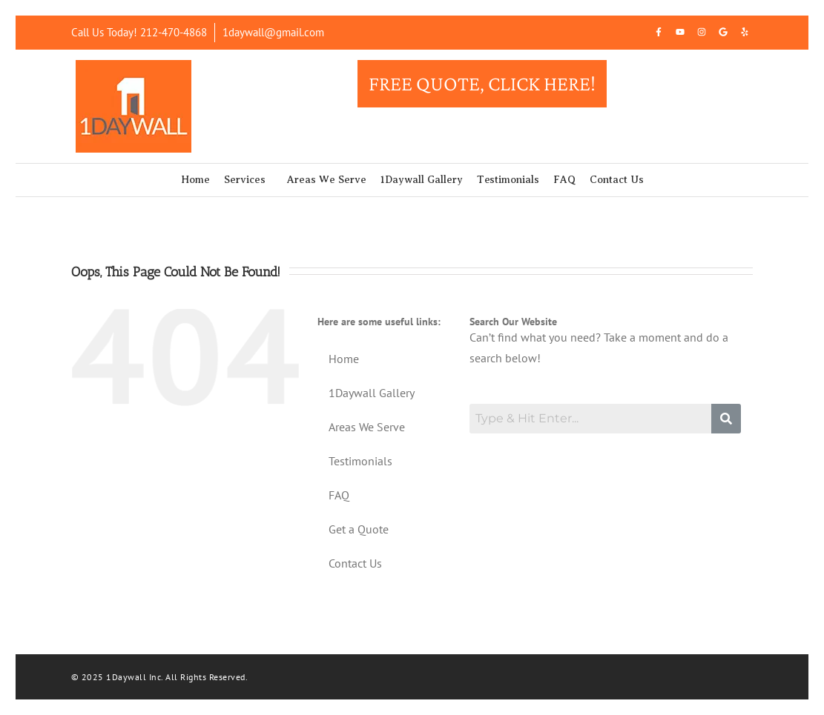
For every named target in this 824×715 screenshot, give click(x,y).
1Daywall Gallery (421, 179)
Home (195, 179)
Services (245, 179)
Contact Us (617, 179)
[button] (248, 180)
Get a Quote (359, 529)
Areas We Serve (326, 179)
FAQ (564, 179)
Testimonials (508, 179)
